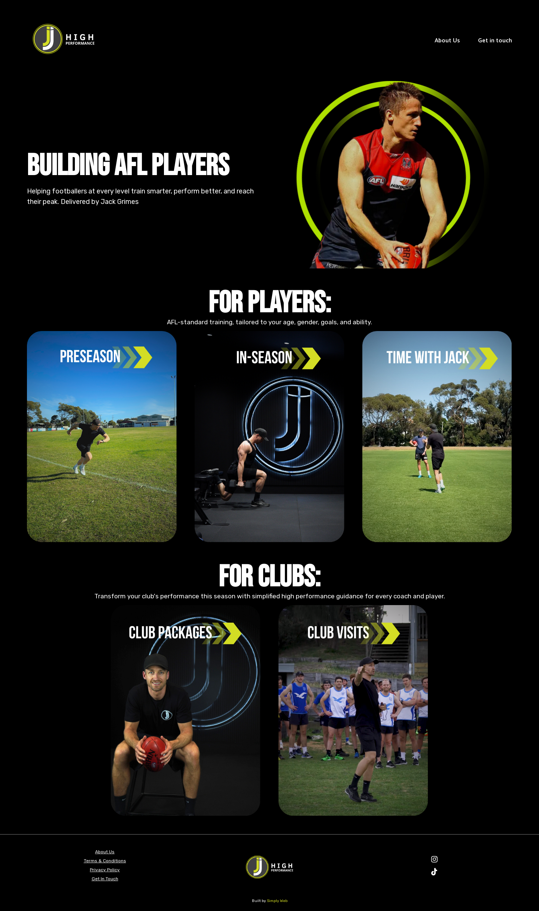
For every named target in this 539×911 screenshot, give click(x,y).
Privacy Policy (105, 869)
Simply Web (277, 901)
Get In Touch (105, 878)
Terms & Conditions (105, 860)
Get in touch (495, 41)
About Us (447, 41)
